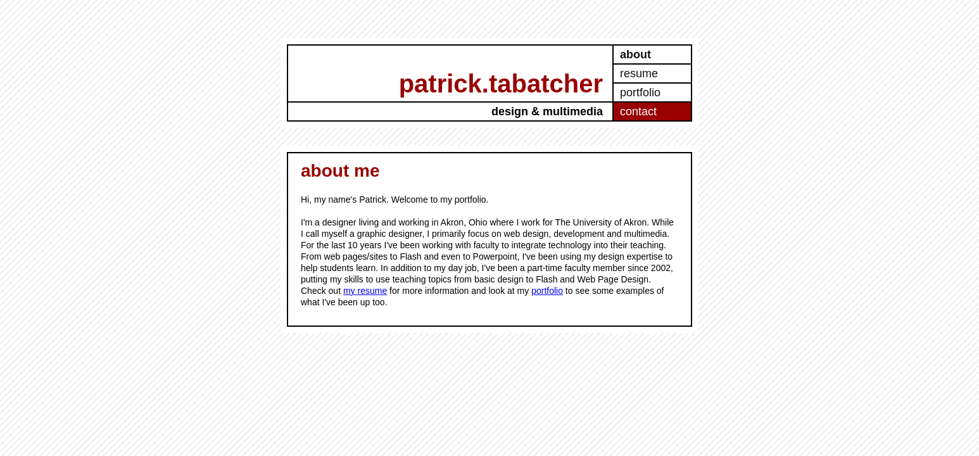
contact (638, 111)
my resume (365, 291)
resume (639, 73)
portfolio (640, 92)
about (635, 54)
